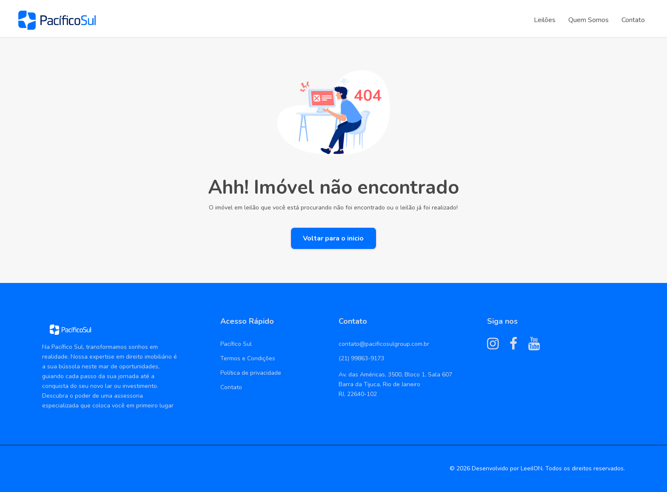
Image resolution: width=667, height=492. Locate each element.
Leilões (545, 20)
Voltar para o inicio (333, 238)
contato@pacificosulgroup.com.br (384, 344)
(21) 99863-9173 (361, 358)
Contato (633, 20)
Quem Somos (588, 20)
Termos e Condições (247, 358)
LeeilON (531, 468)
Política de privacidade (250, 373)
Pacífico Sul (236, 344)
